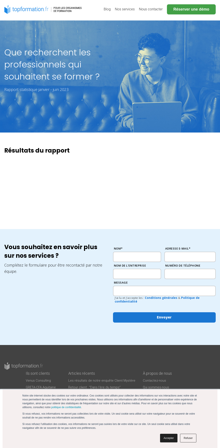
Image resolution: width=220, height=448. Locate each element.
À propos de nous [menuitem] (157, 373)
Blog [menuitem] (107, 9)
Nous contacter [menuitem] (151, 9)
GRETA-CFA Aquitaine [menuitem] (41, 387)
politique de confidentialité (66, 407)
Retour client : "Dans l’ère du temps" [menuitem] (94, 387)
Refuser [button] (188, 438)
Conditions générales (161, 298)
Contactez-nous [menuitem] (154, 380)
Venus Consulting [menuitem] (38, 380)
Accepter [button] (169, 438)
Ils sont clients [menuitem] (38, 373)
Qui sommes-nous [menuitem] (156, 387)
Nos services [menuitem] (125, 9)
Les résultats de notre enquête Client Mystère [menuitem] (101, 380)
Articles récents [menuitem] (81, 373)
